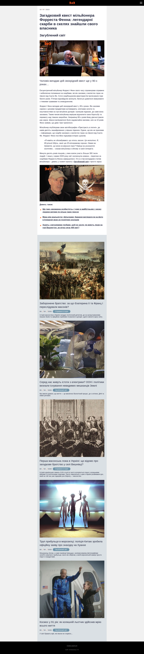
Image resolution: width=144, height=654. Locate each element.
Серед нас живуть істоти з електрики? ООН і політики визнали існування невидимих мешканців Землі (72, 384)
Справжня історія (61, 311)
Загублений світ (52, 35)
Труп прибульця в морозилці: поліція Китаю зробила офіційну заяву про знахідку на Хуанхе (71, 543)
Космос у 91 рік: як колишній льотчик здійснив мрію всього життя (70, 624)
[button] (141, 3)
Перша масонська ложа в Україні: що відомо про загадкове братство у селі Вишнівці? (69, 462)
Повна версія (72, 646)
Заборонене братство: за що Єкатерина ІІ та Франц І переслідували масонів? (71, 305)
